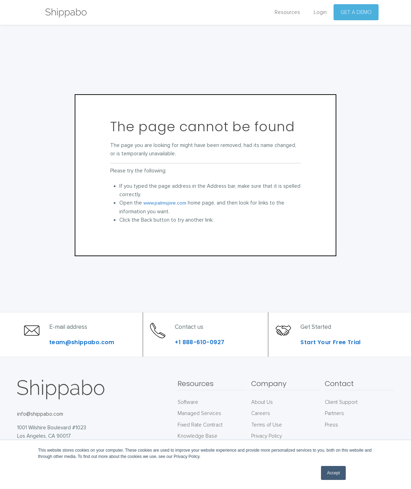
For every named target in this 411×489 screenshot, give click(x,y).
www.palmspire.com (166, 203)
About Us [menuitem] (262, 415)
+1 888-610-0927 (203, 349)
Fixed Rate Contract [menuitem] (200, 438)
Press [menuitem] (331, 438)
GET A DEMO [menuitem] (356, 12)
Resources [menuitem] (287, 12)
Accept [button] (333, 473)
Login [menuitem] (320, 12)
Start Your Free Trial (334, 349)
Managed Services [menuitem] (199, 426)
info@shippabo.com (40, 427)
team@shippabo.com (85, 349)
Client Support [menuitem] (341, 415)
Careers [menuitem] (260, 426)
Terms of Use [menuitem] (266, 438)
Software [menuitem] (188, 415)
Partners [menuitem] (334, 426)
